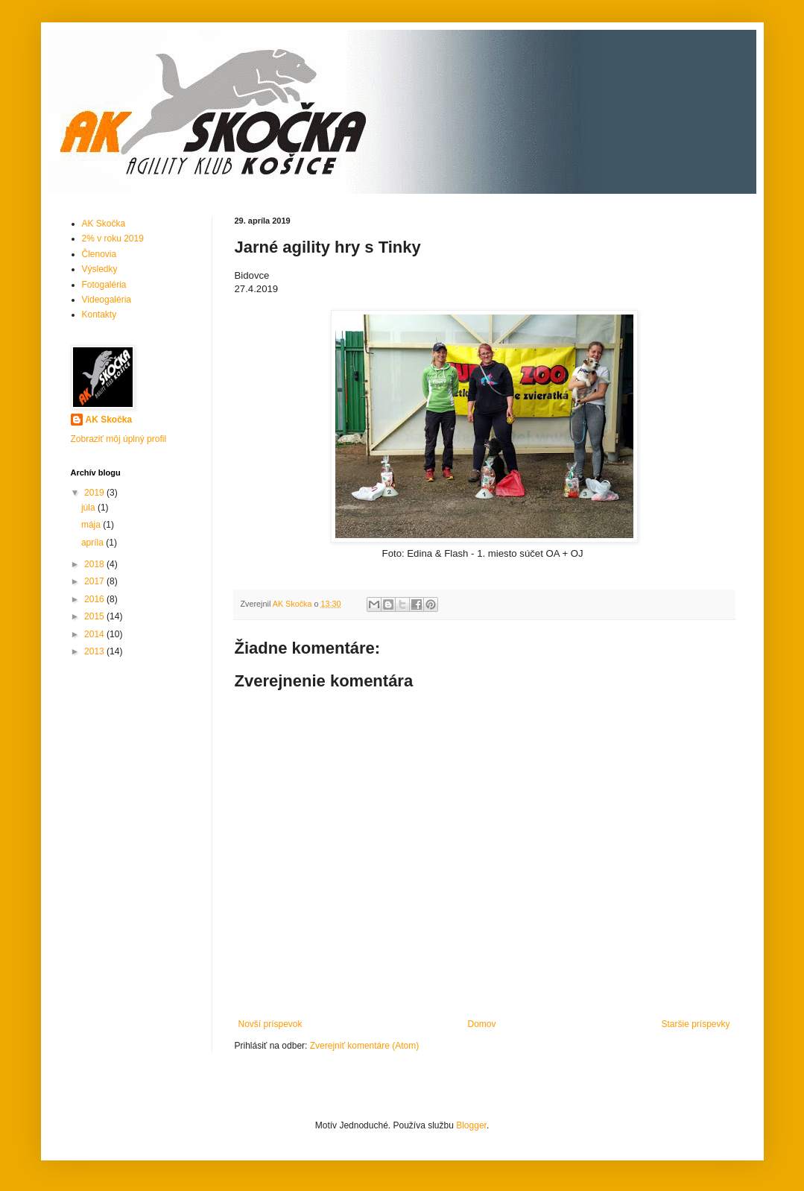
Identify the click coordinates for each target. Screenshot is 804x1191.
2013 (95, 651)
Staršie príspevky (695, 1024)
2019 (95, 492)
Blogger (471, 1125)
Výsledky (100, 269)
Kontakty (99, 314)
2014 (95, 634)
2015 (95, 616)
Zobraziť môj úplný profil (119, 439)
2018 (95, 564)
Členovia (99, 254)
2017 (95, 581)
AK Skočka (104, 223)
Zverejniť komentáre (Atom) (365, 1045)
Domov (481, 1024)
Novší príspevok (270, 1024)
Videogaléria (107, 299)
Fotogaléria (104, 284)
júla (89, 507)
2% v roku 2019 (113, 238)
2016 (95, 599)
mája (92, 524)
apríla (93, 542)
